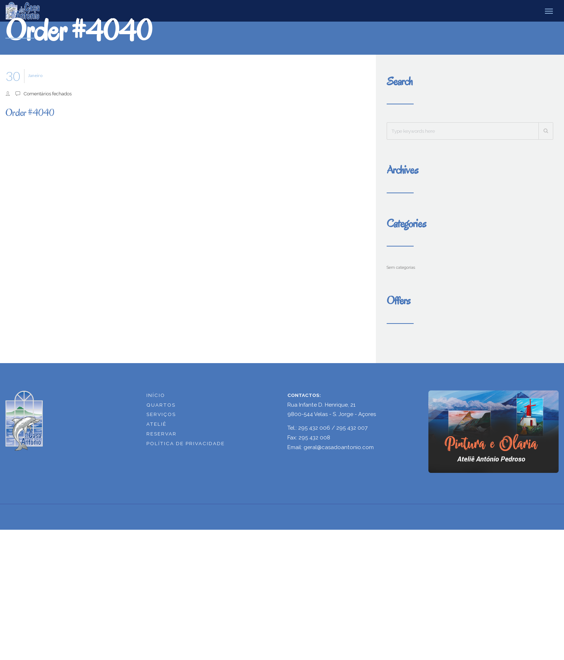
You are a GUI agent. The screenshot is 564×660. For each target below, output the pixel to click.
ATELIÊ (156, 424)
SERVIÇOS (161, 414)
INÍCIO (155, 395)
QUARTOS (161, 405)
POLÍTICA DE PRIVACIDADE (185, 443)
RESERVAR (161, 434)
